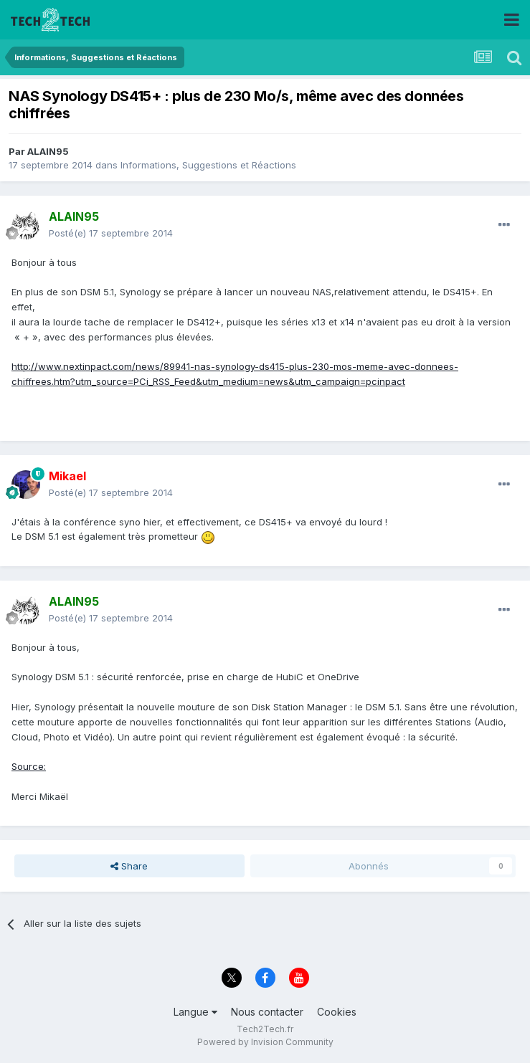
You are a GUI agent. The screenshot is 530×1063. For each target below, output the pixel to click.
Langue (195, 1012)
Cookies (336, 1012)
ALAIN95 (48, 151)
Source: (28, 766)
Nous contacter (267, 1012)
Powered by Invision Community (265, 1041)
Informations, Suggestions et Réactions (208, 165)
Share (129, 866)
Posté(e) (111, 233)
